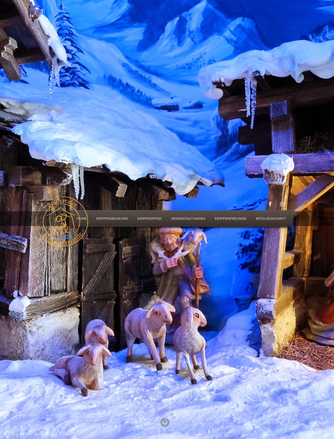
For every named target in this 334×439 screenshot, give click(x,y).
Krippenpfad (149, 218)
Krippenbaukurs (112, 218)
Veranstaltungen (188, 218)
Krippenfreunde (231, 218)
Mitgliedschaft (271, 218)
